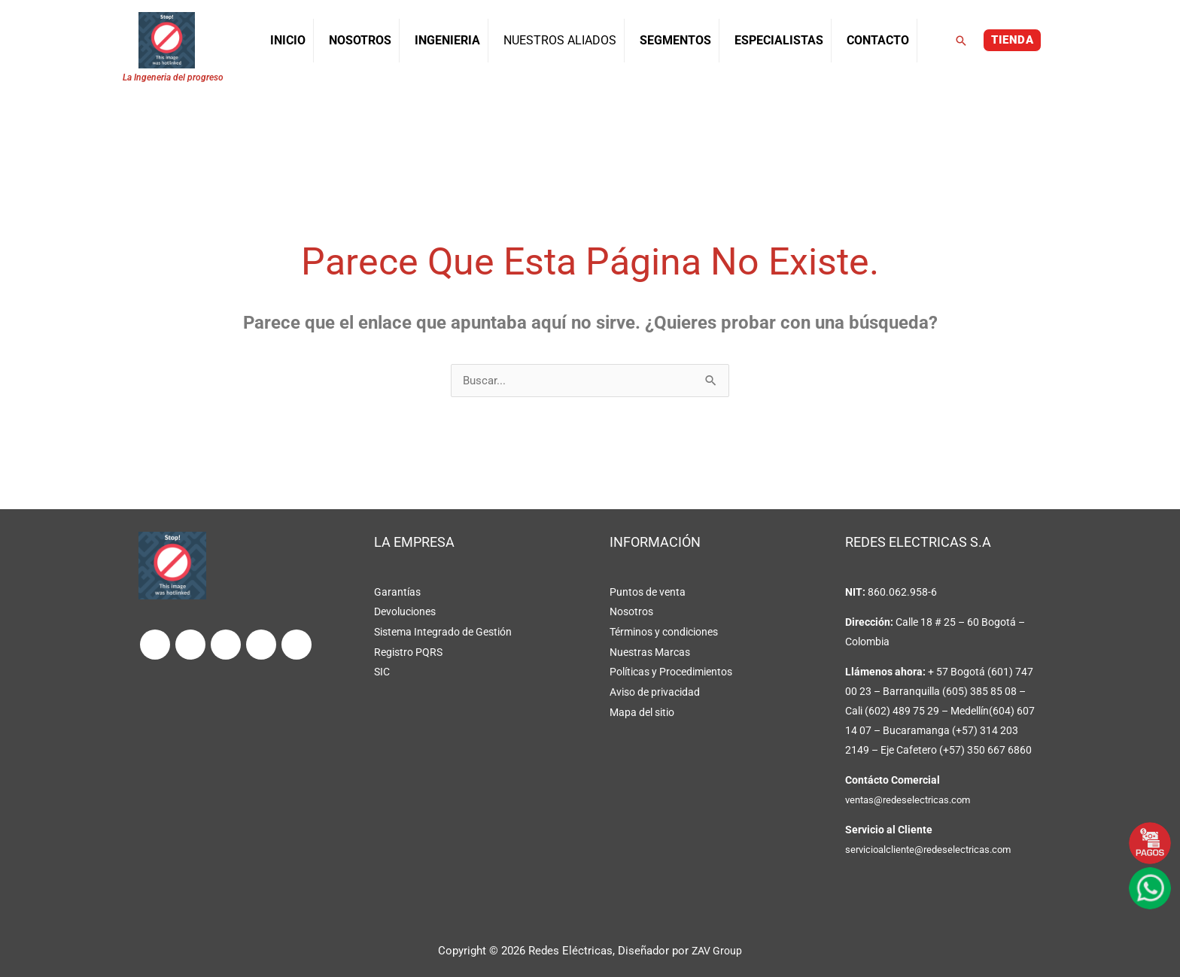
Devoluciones (405, 612)
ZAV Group (717, 950)
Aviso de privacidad (655, 690)
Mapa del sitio (642, 710)
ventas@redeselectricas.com (912, 800)
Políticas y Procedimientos (671, 671)
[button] (961, 40)
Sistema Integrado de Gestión (443, 632)
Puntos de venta (648, 593)
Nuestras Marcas (650, 651)
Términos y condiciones (664, 632)
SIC (382, 671)
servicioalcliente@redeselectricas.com (933, 850)
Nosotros (631, 612)
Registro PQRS (408, 651)
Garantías (397, 593)
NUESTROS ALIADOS (559, 40)
